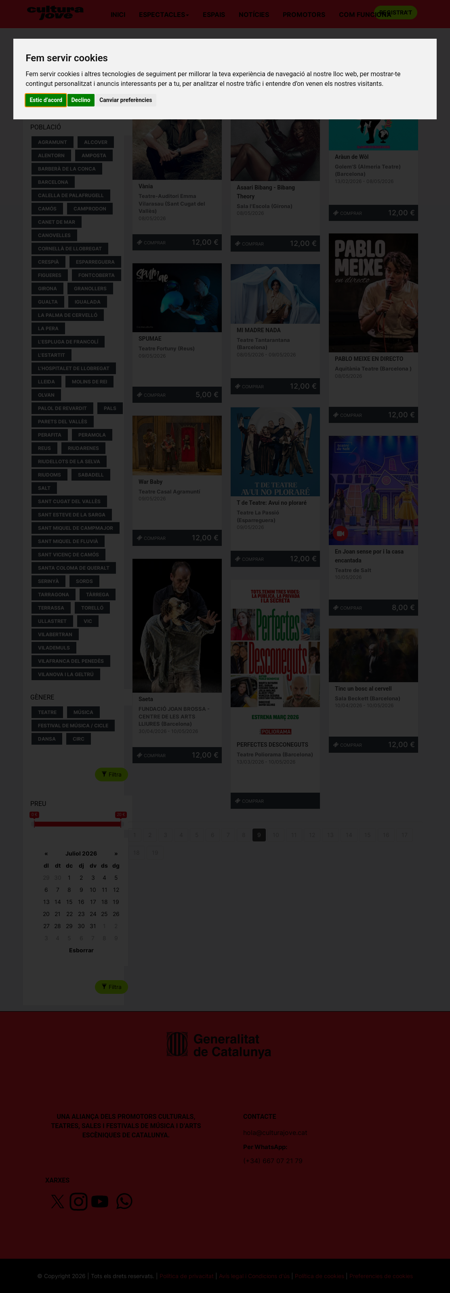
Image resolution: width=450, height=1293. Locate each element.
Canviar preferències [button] (125, 100)
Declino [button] (80, 100)
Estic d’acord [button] (45, 100)
